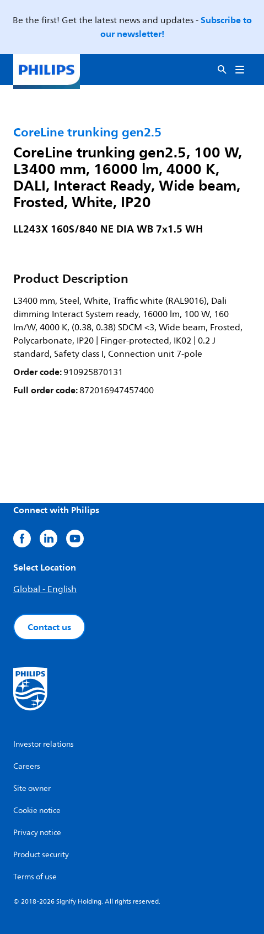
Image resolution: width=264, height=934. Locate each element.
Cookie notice (37, 810)
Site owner (32, 788)
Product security (41, 854)
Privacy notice (37, 832)
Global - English (45, 589)
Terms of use (35, 876)
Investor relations (43, 744)
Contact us (49, 627)
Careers (26, 766)
